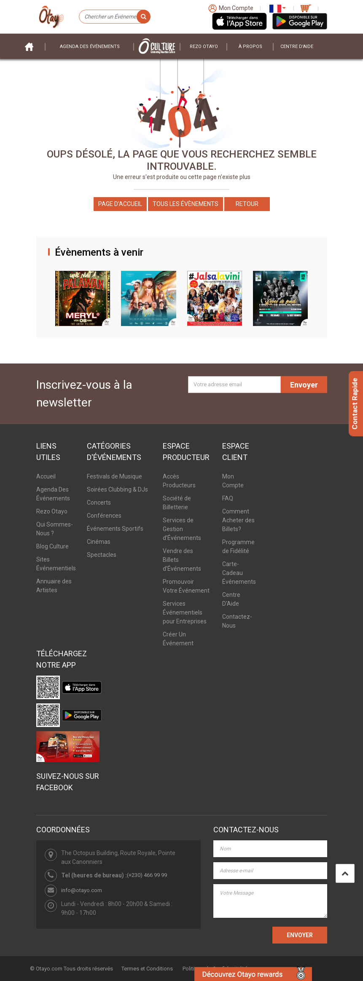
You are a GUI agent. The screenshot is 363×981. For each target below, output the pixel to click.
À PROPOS (250, 46)
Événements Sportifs (115, 528)
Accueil (46, 476)
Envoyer (304, 384)
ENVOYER (300, 935)
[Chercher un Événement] (114, 17)
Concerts (99, 502)
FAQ (227, 498)
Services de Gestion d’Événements (182, 529)
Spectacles (101, 554)
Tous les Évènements (185, 203)
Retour (247, 203)
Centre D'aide (296, 46)
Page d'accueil (120, 203)
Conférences (104, 515)
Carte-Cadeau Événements (239, 573)
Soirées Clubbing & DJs (117, 489)
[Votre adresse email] (234, 384)
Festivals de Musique (114, 476)
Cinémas (98, 541)
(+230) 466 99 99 (147, 875)
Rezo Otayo (204, 46)
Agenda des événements (90, 46)
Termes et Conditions (147, 968)
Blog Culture (52, 546)
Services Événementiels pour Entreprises (185, 612)
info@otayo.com (81, 890)
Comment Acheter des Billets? (238, 520)
